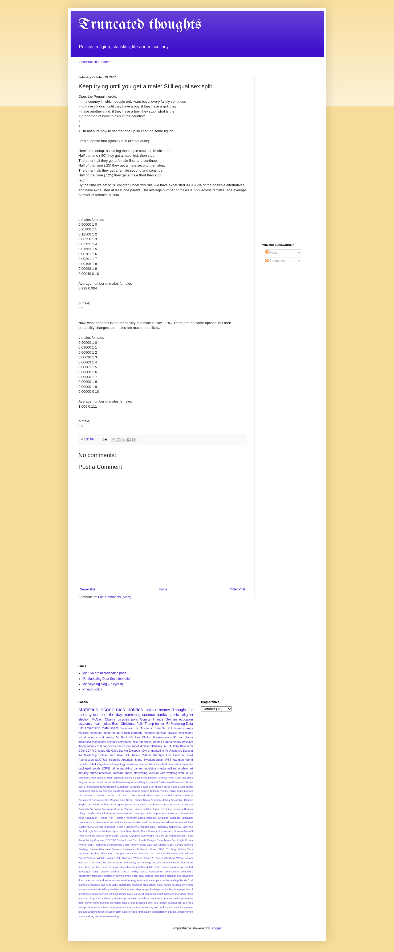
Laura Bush (85, 822)
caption (174, 867)
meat (141, 893)
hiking (105, 889)
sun (85, 911)
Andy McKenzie (184, 777)
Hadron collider (142, 809)
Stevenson (129, 849)
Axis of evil (152, 782)
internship (135, 889)
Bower (144, 786)
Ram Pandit (139, 840)
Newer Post (88, 589)
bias (170, 764)
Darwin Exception (130, 750)
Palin (140, 724)
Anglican (83, 782)
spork (169, 907)
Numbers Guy (93, 835)
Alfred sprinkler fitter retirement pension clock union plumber (123, 777)
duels (105, 880)
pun (129, 746)
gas (103, 884)
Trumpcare (131, 853)
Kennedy (132, 817)
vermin (189, 911)
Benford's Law (130, 737)
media (162, 768)
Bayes (103, 786)
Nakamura (175, 826)
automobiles (147, 764)
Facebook (153, 804)
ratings (82, 907)
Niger (115, 831)
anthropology (117, 764)
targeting (93, 911)
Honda (90, 813)
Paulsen (178, 755)
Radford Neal (124, 840)
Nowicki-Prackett (183, 831)
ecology (188, 728)
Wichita (101, 857)
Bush (115, 724)
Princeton (99, 840)
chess (147, 741)
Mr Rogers (143, 826)
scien (104, 907)
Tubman (143, 853)
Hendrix (188, 809)
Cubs (114, 750)
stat (101, 737)
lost (135, 893)
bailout (151, 710)
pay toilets (156, 898)
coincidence (156, 871)
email (124, 880)
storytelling (141, 773)
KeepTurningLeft (88, 817)
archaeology (144, 862)
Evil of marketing (153, 750)
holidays (187, 741)
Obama (110, 719)
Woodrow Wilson (174, 857)
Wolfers (137, 857)
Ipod (142, 813)
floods (183, 880)
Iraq (181, 737)
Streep (153, 849)
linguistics (150, 768)
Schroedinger (114, 844)
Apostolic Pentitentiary (117, 782)
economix (114, 880)
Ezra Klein (139, 804)
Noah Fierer (125, 831)
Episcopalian (124, 804)
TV (167, 849)
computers (187, 871)
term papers (123, 911)
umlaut (181, 911)
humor (159, 724)
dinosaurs (160, 875)
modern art (185, 768)
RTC (113, 840)
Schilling (101, 844)
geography (112, 884)
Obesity (124, 835)
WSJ (168, 759)
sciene (111, 907)
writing (115, 916)
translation (145, 911)
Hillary (82, 813)
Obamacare (112, 835)
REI (108, 840)
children (115, 871)
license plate (126, 893)
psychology (185, 732)
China (172, 790)
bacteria (175, 862)
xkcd (143, 746)
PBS (157, 835)
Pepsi (189, 835)
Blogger (216, 928)
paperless (143, 898)
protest (163, 902)
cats (176, 764)
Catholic (107, 790)
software (118, 773)
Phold (189, 755)
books (178, 728)
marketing (132, 715)
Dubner (105, 804)
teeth (101, 911)
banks (162, 715)
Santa (189, 737)
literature (117, 732)
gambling (126, 768)
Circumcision (86, 795)
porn (81, 902)
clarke (143, 871)
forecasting (94, 884)
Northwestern (165, 831)
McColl (165, 822)
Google (128, 809)
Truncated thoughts (140, 24)
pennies (167, 898)
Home (163, 589)
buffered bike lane (149, 867)
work (181, 773)
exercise (164, 880)
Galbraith (84, 809)
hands (167, 884)
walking (90, 916)
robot (135, 746)
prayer (88, 902)
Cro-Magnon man (115, 799)
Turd (151, 853)
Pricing (89, 840)
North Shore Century (145, 831)
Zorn (98, 862)
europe (155, 880)
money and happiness (101, 746)
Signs (138, 759)
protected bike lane (147, 902)
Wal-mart (178, 759)
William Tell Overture (119, 857)
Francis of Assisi (170, 804)
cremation (97, 875)
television (110, 911)
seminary (121, 907)
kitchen (169, 889)
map (127, 732)
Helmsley (178, 809)
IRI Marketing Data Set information (107, 679)
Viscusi (91, 857)
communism (172, 871)
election (84, 719)
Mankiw (136, 822)
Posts (271, 252)
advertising (92, 728)
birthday (113, 867)
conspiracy (85, 875)
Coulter (177, 795)
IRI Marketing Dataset (93, 755)
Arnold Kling (138, 782)
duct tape (96, 880)
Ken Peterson (117, 817)
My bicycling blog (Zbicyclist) (103, 684)
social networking (143, 907)
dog (179, 875)
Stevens (116, 849)
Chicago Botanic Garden (135, 790)
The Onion (107, 853)
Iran (112, 755)
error (140, 880)
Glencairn (95, 809)
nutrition (83, 898)
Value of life (163, 853)
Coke (132, 795)
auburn (166, 862)
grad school (149, 884)
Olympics (134, 835)
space (128, 773)
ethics (146, 880)
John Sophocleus (156, 813)
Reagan (151, 840)
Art (117, 737)
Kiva (120, 755)
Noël (81, 835)
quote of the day (107, 715)
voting (109, 737)
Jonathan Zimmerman (180, 813)
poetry (176, 898)
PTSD (164, 835)
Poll (170, 728)
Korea (141, 817)
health (98, 724)
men (147, 893)
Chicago (100, 750)
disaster (171, 875)
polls (134, 719)
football (157, 741)
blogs (123, 867)
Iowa (136, 813)
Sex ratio (152, 844)
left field (113, 893)
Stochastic (142, 849)
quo (185, 902)
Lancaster (187, 817)
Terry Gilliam (178, 849)
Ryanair (83, 844)
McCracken (176, 822)
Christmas (128, 724)
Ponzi (82, 840)
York (91, 862)
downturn (187, 875)
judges (145, 889)
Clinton (146, 737)
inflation (124, 889)
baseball (161, 764)
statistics (88, 709)
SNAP (91, 844)
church (125, 871)
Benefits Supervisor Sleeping (123, 786)
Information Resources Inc (117, 813)
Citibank (99, 795)
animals (112, 741)
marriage (137, 732)
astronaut (133, 764)
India (98, 813)
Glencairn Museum (112, 809)
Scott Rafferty (131, 844)
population (187, 898)
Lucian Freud (101, 822)
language (179, 889)
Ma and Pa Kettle (120, 822)
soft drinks (160, 907)
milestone (169, 893)
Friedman (187, 804)
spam (114, 728)
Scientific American (120, 759)
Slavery (179, 844)
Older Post (237, 589)
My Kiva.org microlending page (105, 673)
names (121, 746)
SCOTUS (101, 759)
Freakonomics (162, 737)
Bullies (181, 786)
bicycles (123, 719)
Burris (189, 786)
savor (97, 907)
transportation (159, 911)
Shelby (162, 844)
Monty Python (141, 755)
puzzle (94, 773)
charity (104, 871)
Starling (188, 844)
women (106, 916)
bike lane (101, 867)
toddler (134, 911)
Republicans (164, 840)
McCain (97, 719)
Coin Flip (121, 795)
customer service (114, 875)
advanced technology (92, 741)
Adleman (84, 777)
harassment (178, 884)
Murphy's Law (162, 755)
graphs (167, 741)
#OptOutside (155, 746)
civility (135, 871)
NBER (153, 826)
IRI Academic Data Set (151, 728)
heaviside (96, 889)
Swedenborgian (154, 759)
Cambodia (84, 790)
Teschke (94, 853)
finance (158, 719)
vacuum (154, 773)
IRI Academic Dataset (179, 750)
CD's (82, 750)
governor (137, 884)
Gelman (171, 719)
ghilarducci (125, 884)
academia (85, 724)
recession (105, 773)
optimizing (120, 898)
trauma (172, 911)
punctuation (175, 902)
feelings (174, 880)
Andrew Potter (166, 777)
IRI (175, 737)
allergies (106, 862)
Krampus (151, 817)
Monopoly (131, 826)
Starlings (83, 849)
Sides (170, 844)
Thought (119, 853)
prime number (101, 902)
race (190, 902)
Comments (275, 261)
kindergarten (157, 889)
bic (93, 867)
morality (84, 773)
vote (162, 773)
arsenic (156, 862)
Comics (145, 719)
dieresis (149, 875)
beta (87, 867)
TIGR (162, 849)
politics (135, 709)
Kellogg (103, 817)
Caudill (116, 790)
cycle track (131, 875)
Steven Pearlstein (100, 849)
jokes (107, 724)
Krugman (163, 817)
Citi (108, 750)
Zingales (102, 764)
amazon (117, 862)
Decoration (177, 799)
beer (81, 867)
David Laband (134, 799)
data (141, 875)
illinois (82, 746)
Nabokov (163, 826)
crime (115, 768)
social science (88, 737)
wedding (171, 773)
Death (146, 799)
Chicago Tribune (159, 790)
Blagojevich (127, 728)
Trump (149, 724)
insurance (96, 732)
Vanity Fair (177, 853)
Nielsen (106, 831)
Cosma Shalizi (163, 795)
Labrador (175, 817)
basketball (187, 862)
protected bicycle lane (122, 902)
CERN (90, 750)
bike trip (137, 741)
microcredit (156, 893)
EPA (113, 804)
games (138, 768)
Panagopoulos (177, 835)
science (148, 715)
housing (84, 732)
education (186, 719)
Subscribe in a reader (94, 62)
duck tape (84, 880)
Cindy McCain (185, 790)
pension (161, 732)
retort (90, 907)
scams (164, 710)
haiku (160, 884)
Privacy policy (92, 689)
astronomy (124, 741)
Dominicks (93, 804)
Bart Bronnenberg (89, 786)
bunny (165, 867)
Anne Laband (96, 782)
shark (130, 907)
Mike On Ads (95, 826)
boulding (132, 867)
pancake (131, 898)
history (177, 741)
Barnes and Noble (182, 782)
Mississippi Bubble (114, 826)
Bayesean (186, 746)
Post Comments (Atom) (114, 597)
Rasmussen (86, 759)
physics (172, 732)
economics (112, 709)
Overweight (147, 835)
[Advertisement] (289, 155)
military (172, 768)
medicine (149, 732)
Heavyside (166, 809)
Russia (189, 840)
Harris (155, 809)
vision (82, 916)
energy (132, 880)
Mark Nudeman (151, 822)
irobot (107, 732)
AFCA (168, 746)
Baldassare (165, 782)
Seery (143, 844)
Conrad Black (144, 795)
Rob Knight (178, 840)
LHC (128, 755)
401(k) (189, 773)
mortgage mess (184, 893)
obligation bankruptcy (101, 898)
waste (98, 916)
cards (95, 871)
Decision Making (160, 799)
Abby (176, 746)
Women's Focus (153, 857)
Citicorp (110, 795)
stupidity (178, 907)
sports (173, 715)
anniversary (129, 862)
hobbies (114, 889)
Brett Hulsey (156, 786)
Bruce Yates (170, 786)
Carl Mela (96, 790)
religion (187, 715)
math (105, 728)
